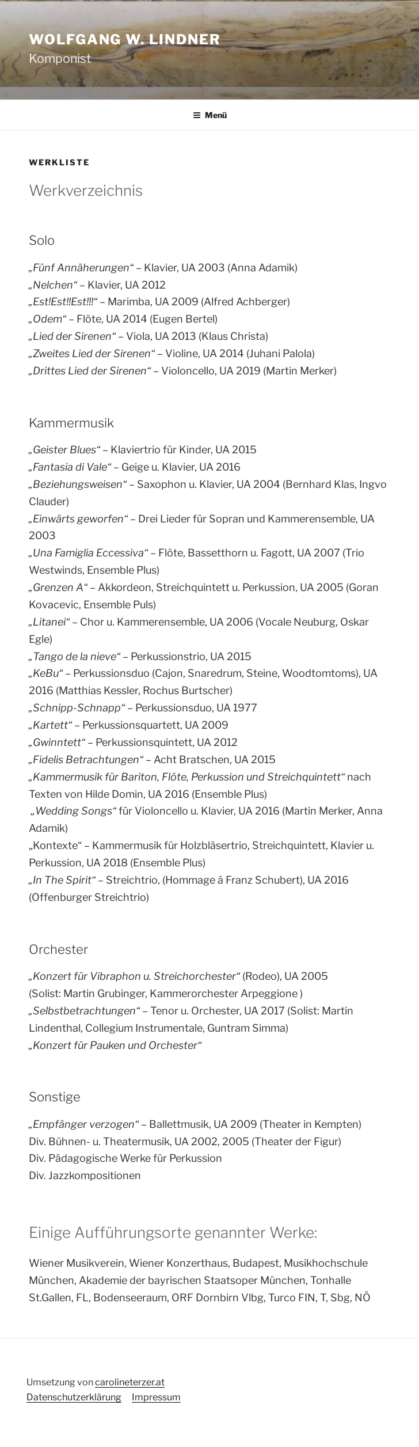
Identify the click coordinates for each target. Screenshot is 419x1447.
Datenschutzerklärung (73, 1397)
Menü (210, 115)
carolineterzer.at (130, 1382)
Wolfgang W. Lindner (124, 39)
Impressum (156, 1397)
